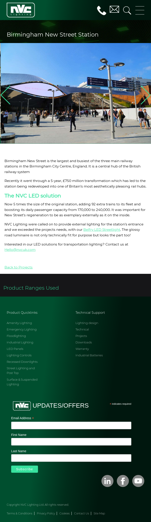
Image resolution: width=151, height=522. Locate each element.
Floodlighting (16, 336)
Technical (82, 329)
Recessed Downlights (22, 361)
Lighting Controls (19, 355)
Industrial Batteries (89, 355)
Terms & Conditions (19, 513)
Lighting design (87, 323)
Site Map (99, 513)
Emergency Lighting (22, 329)
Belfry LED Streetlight (101, 229)
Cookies (64, 513)
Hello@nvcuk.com (20, 250)
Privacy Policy (46, 513)
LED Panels (15, 349)
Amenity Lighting (19, 323)
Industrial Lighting (20, 342)
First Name (18, 435)
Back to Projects (18, 267)
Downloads (84, 342)
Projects (81, 336)
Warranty (82, 349)
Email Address (22, 418)
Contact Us (81, 513)
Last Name (18, 451)
